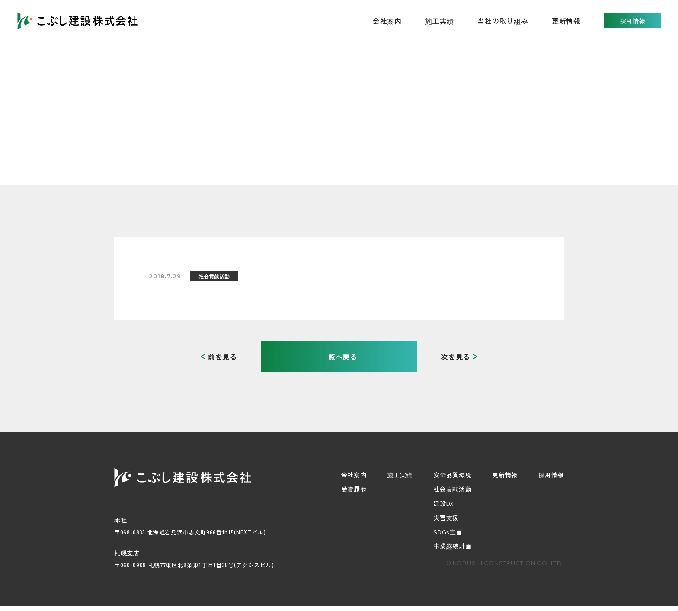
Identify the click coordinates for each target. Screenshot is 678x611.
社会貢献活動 (452, 489)
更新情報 (566, 21)
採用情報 (633, 20)
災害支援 (446, 517)
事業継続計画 (452, 546)
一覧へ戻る (339, 356)
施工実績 (439, 21)
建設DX (443, 503)
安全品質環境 (452, 474)
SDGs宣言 (447, 531)
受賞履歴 (354, 489)
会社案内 (354, 474)
